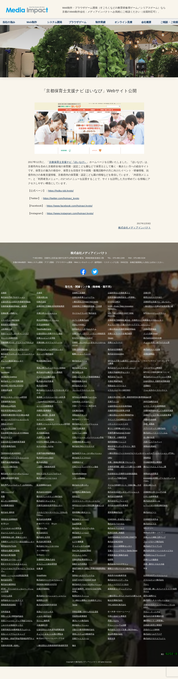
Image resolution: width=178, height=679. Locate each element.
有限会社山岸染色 (8, 406)
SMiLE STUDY (7, 424)
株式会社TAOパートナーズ (83, 446)
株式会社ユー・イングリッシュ (85, 424)
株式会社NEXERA (115, 542)
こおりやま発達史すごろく (12, 625)
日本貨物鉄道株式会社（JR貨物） (122, 297)
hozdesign (5, 372)
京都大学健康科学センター (119, 372)
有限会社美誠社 (149, 446)
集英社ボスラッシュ (80, 596)
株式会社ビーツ (149, 512)
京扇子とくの (113, 401)
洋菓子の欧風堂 (78, 428)
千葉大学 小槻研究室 (117, 437)
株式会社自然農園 (44, 519)
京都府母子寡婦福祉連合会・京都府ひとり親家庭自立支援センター (135, 320)
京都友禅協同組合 (115, 381)
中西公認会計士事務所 (117, 616)
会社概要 (146, 22)
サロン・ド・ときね (151, 612)
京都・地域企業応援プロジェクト (121, 462)
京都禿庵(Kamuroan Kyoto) (119, 433)
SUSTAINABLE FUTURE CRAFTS (122, 537)
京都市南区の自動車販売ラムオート (16, 629)
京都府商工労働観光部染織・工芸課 (87, 306)
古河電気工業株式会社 (81, 492)
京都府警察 (77, 537)
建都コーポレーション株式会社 (121, 568)
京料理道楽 (5, 612)
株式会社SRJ (42, 386)
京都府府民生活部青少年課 (119, 410)
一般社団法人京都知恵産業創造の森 (158, 306)
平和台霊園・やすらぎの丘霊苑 (85, 612)
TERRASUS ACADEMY (11, 453)
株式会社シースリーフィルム (155, 433)
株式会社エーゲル (79, 361)
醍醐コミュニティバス (81, 354)
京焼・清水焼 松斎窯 (46, 415)
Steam (110, 338)
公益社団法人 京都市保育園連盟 (156, 381)
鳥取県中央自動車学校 (117, 575)
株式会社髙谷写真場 (45, 381)
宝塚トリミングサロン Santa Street (122, 551)
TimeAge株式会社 (44, 329)
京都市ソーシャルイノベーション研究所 (53, 424)
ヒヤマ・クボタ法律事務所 (154, 406)
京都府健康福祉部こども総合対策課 (158, 410)
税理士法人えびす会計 (152, 297)
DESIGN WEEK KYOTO (47, 584)
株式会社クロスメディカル (83, 528)
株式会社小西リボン (80, 485)
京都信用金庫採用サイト (82, 559)
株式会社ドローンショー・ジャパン (51, 596)
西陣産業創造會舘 (8, 605)
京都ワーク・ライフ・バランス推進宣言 (89, 333)
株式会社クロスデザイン (118, 564)
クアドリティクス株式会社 (154, 428)
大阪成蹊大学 (42, 625)
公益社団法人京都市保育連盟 (13, 442)
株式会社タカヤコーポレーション (15, 474)
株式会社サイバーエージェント (49, 580)
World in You (42, 528)
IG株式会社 (41, 302)
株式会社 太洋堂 (43, 537)
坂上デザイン (6, 437)
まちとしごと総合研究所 (47, 564)
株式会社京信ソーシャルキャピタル (158, 551)
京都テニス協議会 (150, 559)
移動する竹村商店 (79, 564)
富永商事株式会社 (44, 485)
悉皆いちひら (113, 621)
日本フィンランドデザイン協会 (85, 467)
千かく (146, 584)
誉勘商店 (147, 458)
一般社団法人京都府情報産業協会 (121, 329)
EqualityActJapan (79, 474)
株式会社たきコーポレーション (156, 600)
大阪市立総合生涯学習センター (49, 505)
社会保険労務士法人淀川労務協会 (15, 433)
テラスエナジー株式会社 (153, 580)
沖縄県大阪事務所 (44, 410)
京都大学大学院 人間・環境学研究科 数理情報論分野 (129, 397)
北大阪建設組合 (43, 433)
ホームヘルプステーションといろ (15, 419)
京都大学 (147, 293)
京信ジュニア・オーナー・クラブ (15, 333)
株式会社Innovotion (116, 354)
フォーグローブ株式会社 (153, 542)
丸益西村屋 (77, 524)
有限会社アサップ (79, 415)
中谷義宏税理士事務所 (152, 462)
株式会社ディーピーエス (47, 478)
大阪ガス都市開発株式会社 (83, 629)
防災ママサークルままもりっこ (14, 564)
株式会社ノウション (80, 625)
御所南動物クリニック (117, 442)
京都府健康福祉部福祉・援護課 (14, 306)
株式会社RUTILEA (8, 546)
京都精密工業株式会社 (46, 559)
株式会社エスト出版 (151, 349)
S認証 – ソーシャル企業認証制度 (14, 575)
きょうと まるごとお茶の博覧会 (50, 634)
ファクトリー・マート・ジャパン (86, 501)
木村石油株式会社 (150, 401)
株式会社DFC (6, 580)
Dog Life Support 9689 (81, 551)
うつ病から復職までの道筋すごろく (87, 600)
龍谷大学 (111, 638)
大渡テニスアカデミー (152, 442)
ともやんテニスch (8, 428)
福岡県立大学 (42, 600)
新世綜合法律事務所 (9, 325)
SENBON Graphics (9, 377)
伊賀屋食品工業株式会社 (118, 555)
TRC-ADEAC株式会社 (117, 605)
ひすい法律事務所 (150, 496)
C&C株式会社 (78, 410)
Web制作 (32, 22)
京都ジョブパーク (115, 342)
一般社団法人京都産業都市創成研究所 (52, 645)
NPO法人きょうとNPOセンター (50, 349)
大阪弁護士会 (42, 297)
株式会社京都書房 (115, 349)
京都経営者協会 (149, 329)
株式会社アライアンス (152, 546)
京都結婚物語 (149, 354)
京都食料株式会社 (8, 401)
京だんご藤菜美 (43, 621)
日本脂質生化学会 (150, 519)
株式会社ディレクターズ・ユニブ (121, 368)
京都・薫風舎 (149, 424)
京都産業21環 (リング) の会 (154, 492)
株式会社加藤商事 (115, 496)
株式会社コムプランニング (154, 555)
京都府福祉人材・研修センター (14, 537)
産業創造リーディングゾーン (120, 589)
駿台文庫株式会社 (115, 600)
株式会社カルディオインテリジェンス (123, 492)
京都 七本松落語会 (80, 349)
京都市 (39, 293)
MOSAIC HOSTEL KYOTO (12, 386)
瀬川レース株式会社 (80, 621)
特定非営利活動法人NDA (11, 410)
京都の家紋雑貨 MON (10, 478)
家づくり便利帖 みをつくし (119, 428)
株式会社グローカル (116, 524)
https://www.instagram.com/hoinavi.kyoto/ (70, 213)
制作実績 (100, 22)
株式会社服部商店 (8, 584)
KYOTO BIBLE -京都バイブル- (49, 442)
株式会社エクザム (79, 368)
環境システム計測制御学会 (83, 634)
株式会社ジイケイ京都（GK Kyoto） (123, 629)
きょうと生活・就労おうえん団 (156, 342)
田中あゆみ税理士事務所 (118, 505)
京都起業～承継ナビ (9, 313)
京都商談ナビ (77, 462)
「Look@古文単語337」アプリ (49, 401)
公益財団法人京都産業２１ (119, 293)
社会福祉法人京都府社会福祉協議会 (122, 474)
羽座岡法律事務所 (79, 616)
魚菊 (3, 496)
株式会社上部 (77, 372)
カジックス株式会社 (45, 354)
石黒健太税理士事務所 (152, 625)
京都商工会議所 (78, 293)
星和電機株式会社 (115, 512)
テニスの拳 (41, 428)
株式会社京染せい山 (151, 501)
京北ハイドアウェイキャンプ (13, 634)
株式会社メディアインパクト (134, 227)
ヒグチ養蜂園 (77, 542)
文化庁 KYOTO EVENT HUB (84, 580)
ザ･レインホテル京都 (81, 546)
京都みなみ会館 (149, 419)
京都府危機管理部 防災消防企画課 (15, 415)
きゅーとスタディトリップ (12, 533)
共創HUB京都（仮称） (10, 645)
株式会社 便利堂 (7, 512)
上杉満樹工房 (6, 329)
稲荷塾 (110, 559)
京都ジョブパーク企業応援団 (120, 333)
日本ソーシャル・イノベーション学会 (88, 437)
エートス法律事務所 (45, 406)
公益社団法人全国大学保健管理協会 (16, 302)
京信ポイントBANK (151, 629)
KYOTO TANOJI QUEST (82, 338)
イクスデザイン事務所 (152, 368)
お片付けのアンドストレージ (155, 575)
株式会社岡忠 (42, 462)
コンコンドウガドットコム (83, 390)
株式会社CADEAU (44, 492)
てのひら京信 (6, 596)
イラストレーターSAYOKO (119, 390)
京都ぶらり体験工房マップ (154, 537)
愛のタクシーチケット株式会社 (49, 496)
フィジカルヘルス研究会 (11, 528)
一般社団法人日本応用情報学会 (121, 415)
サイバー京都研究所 (9, 338)
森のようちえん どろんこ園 (154, 467)
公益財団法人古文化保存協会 (120, 406)
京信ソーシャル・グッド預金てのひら (17, 621)
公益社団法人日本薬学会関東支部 (50, 629)
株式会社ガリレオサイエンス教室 (157, 377)
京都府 (3, 293)
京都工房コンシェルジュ (47, 313)
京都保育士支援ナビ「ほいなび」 (157, 302)
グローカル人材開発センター (120, 546)
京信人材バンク (149, 485)
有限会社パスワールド (117, 386)
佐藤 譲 (40, 568)
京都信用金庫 (6, 390)
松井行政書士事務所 (116, 533)
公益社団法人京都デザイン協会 (49, 333)
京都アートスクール (80, 638)
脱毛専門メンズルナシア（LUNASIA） (17, 485)
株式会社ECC (42, 533)
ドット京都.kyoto (150, 333)
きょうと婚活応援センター (12, 361)
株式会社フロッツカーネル (48, 546)
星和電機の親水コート (81, 512)
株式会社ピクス (149, 524)
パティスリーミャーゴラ (118, 424)
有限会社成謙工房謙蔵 (10, 551)
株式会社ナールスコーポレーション (87, 584)
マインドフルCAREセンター (120, 419)
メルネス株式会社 (44, 616)
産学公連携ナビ (149, 596)
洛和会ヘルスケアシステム (83, 575)
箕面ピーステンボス (45, 612)
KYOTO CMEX (114, 302)
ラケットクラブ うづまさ (118, 584)
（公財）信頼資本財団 (46, 467)
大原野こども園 (43, 437)
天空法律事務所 (43, 325)
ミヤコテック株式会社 (10, 320)
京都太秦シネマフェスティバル (49, 342)
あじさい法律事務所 (9, 501)
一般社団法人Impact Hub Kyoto (85, 302)
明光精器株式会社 (44, 361)
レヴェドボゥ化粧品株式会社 (155, 505)
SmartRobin (41, 575)
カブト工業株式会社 (80, 320)
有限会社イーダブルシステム (84, 329)
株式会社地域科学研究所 (47, 605)
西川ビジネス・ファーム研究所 (14, 397)
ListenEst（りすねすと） (82, 401)
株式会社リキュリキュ (46, 501)
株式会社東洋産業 (44, 542)
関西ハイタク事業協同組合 (12, 616)
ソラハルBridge (78, 478)
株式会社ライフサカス (81, 458)
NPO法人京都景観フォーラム (84, 397)
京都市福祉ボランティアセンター (15, 349)
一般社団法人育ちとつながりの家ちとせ (124, 596)
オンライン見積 (123, 22)
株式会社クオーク (79, 386)
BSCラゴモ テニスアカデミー (49, 474)
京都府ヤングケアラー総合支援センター (17, 542)
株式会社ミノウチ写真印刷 (12, 381)
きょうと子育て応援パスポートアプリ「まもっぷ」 (129, 325)
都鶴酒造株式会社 (79, 381)
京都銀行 (147, 386)
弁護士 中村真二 (79, 325)
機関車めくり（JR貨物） (153, 621)
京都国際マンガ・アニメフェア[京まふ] (17, 342)
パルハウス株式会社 (9, 467)
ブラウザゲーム (77, 22)
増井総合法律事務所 (9, 519)
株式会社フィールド (80, 519)
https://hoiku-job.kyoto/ (61, 190)
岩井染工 (76, 496)
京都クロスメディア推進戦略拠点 (86, 377)
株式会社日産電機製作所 (153, 616)
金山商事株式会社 (115, 634)
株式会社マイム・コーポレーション (87, 453)
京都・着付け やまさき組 (153, 564)
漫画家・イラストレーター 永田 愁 (51, 397)
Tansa (74, 605)
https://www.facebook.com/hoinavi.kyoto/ (69, 205)
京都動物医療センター (81, 442)
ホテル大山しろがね (45, 446)
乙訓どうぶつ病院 (79, 433)
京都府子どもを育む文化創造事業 (157, 415)
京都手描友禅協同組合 (46, 453)
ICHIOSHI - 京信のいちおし (119, 519)
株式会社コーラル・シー (11, 559)
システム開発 (54, 22)
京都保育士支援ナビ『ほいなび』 (68, 162)
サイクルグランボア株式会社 (84, 313)
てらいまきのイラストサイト (155, 390)
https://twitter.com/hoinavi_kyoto (61, 198)
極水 (74, 645)
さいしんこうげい (79, 555)
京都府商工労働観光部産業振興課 (50, 306)
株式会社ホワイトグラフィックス (15, 458)
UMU (110, 458)
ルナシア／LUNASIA (45, 419)
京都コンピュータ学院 (46, 338)
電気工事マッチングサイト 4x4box (51, 368)
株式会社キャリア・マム (118, 580)
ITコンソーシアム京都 (117, 625)
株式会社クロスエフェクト (154, 638)
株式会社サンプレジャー (118, 501)
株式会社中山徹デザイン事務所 (49, 372)
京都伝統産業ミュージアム (83, 297)
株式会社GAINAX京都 (152, 338)
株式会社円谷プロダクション (13, 297)
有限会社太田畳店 (150, 474)
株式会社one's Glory (45, 458)
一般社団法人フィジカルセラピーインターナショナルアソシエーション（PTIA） (141, 453)
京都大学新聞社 (43, 589)
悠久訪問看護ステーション (48, 320)
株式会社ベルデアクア (152, 634)
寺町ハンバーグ (7, 492)
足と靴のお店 (149, 437)
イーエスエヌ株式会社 (46, 377)
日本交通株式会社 (8, 446)
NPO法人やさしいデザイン (154, 313)
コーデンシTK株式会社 (117, 478)
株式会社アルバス (115, 377)
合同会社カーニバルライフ (12, 600)
